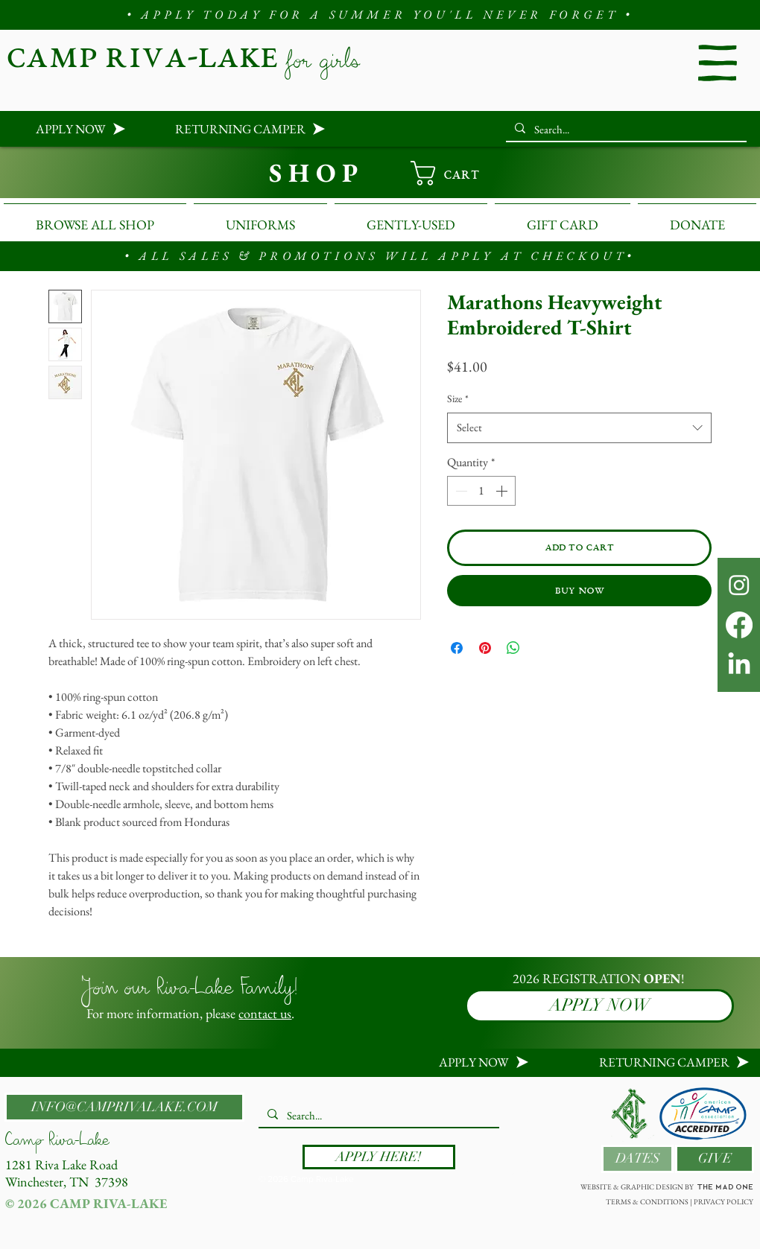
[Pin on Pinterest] (485, 648)
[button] (718, 62)
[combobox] (579, 428)
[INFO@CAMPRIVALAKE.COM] (124, 1107)
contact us (264, 1013)
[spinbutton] (481, 491)
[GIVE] (714, 1159)
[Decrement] (459, 491)
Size (458, 398)
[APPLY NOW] (68, 128)
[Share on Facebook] (457, 648)
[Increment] (503, 491)
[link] (458, 173)
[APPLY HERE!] (379, 1157)
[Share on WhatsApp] (513, 648)
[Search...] (624, 129)
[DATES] (637, 1159)
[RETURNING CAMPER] (235, 128)
